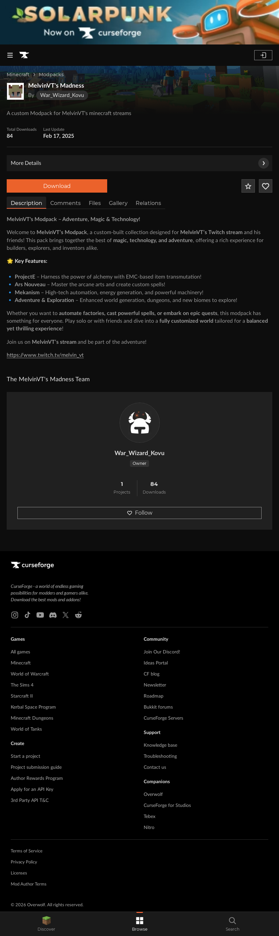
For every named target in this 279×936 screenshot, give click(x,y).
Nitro (149, 827)
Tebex (149, 816)
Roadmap (153, 696)
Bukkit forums (158, 707)
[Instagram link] (15, 615)
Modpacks (51, 75)
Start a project (25, 756)
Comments (65, 203)
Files (95, 203)
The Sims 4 (22, 685)
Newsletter (155, 685)
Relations (148, 203)
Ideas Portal (156, 663)
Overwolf (153, 794)
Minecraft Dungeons (32, 718)
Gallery (118, 203)
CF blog (151, 674)
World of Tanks (26, 729)
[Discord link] (53, 615)
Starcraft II (22, 696)
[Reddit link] (78, 615)
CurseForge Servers (163, 718)
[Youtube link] (40, 615)
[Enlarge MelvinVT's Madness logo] (15, 91)
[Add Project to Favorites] (248, 186)
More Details (140, 163)
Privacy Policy (24, 862)
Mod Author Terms (29, 884)
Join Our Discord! (162, 652)
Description (26, 203)
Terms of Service (27, 851)
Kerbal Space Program (33, 707)
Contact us (155, 767)
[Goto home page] (24, 55)
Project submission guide (36, 767)
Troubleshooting (160, 756)
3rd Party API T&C (30, 800)
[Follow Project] (265, 186)
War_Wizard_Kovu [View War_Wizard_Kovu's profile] (139, 453)
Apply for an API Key (32, 789)
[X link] (66, 615)
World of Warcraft (30, 674)
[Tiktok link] (27, 615)
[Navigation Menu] (10, 55)
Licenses (19, 873)
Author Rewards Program (37, 778)
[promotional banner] (139, 22)
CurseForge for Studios (167, 805)
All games (20, 652)
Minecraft (18, 75)
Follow (139, 513)
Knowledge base (160, 745)
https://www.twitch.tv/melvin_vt (45, 355)
